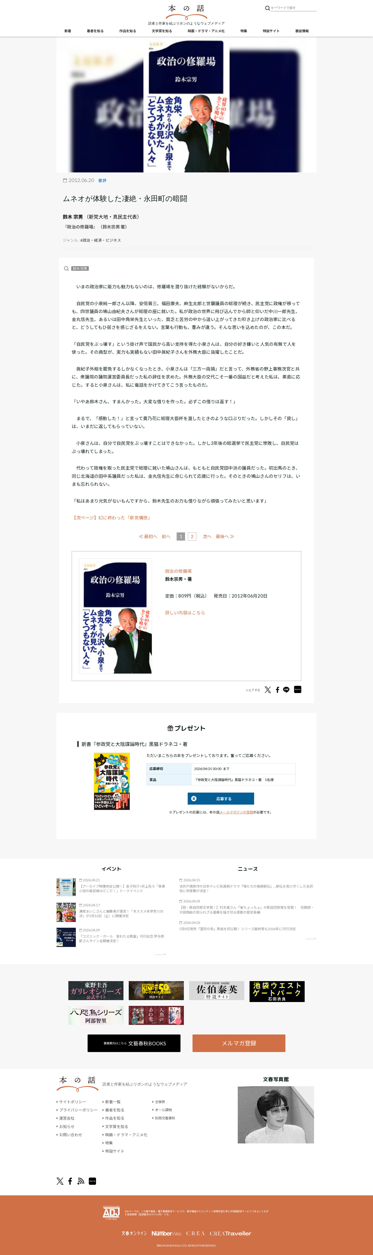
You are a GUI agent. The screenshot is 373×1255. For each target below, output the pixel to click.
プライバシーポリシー (78, 1110)
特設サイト (271, 31)
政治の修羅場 (178, 571)
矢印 (160, 954)
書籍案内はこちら (135, 1043)
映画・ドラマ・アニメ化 (206, 31)
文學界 (161, 1102)
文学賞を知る (162, 31)
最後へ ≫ (226, 536)
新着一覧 (113, 1102)
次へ (207, 536)
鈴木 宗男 (73, 217)
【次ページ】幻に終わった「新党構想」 (112, 517)
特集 (243, 31)
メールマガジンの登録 (236, 812)
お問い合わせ (70, 1134)
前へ (165, 536)
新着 (67, 31)
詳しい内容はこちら (185, 612)
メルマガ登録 (238, 1043)
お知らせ (67, 1126)
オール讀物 (164, 1110)
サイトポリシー (72, 1102)
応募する (210, 798)
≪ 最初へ (146, 536)
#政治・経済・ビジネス (100, 240)
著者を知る (95, 31)
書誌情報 (302, 31)
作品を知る (127, 31)
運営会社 (67, 1118)
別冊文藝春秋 (166, 1118)
